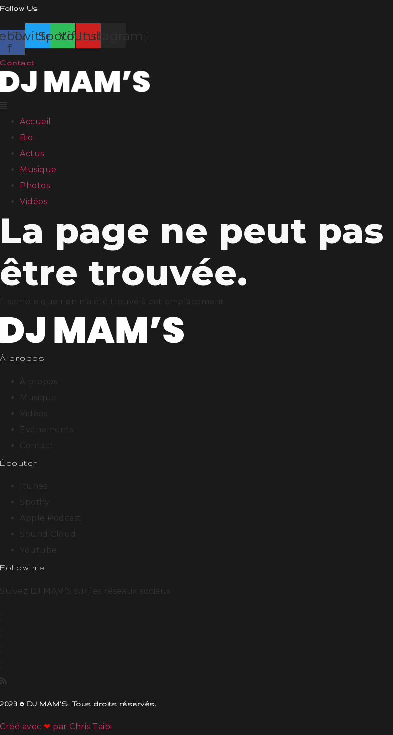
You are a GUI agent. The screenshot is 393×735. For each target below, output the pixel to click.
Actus (32, 153)
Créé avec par (35, 727)
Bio (27, 137)
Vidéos (34, 201)
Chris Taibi (91, 727)
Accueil (36, 121)
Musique (38, 169)
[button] (196, 106)
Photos (35, 185)
